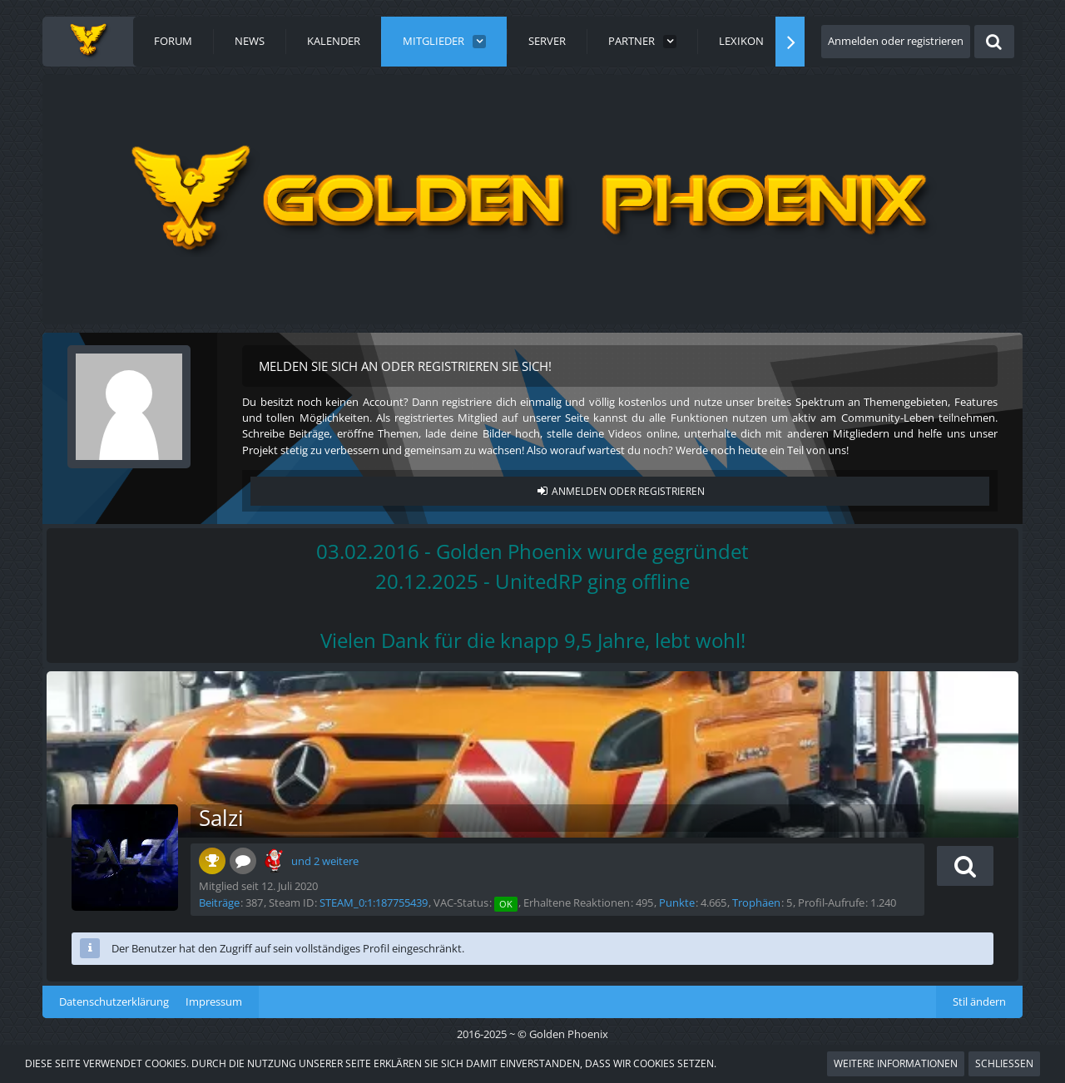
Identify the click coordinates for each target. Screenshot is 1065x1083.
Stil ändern (979, 1001)
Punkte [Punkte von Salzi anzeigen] (677, 902)
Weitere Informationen (896, 1063)
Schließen (1004, 1063)
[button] (965, 866)
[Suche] (994, 41)
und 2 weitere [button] (325, 860)
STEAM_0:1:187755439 (374, 902)
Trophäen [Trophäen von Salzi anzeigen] (756, 902)
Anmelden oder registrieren (895, 40)
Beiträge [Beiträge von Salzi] (219, 902)
